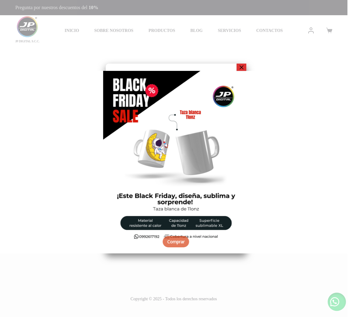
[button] (9, 162)
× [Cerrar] (241, 67)
